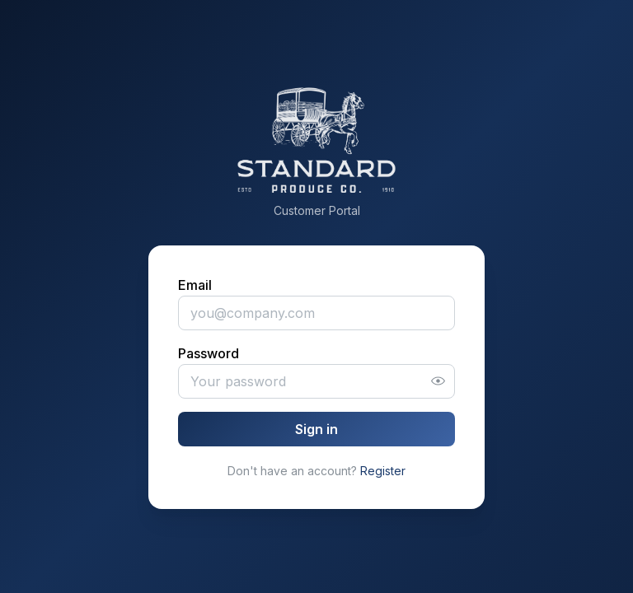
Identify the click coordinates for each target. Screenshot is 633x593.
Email (195, 285)
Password (208, 353)
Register (383, 471)
